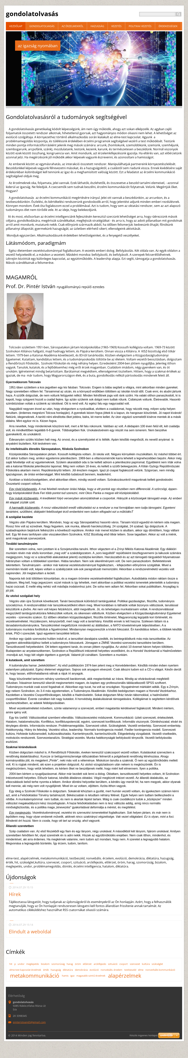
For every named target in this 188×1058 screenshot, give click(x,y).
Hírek (15, 894)
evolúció (94, 969)
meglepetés (32, 964)
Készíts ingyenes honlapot (144, 1035)
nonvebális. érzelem (111, 969)
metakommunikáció (34, 975)
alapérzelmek (124, 975)
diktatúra (68, 969)
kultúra (146, 964)
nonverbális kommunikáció (160, 969)
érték (46, 969)
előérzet (87, 964)
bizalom (45, 964)
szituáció (113, 964)
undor (21, 964)
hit (10, 964)
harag (70, 964)
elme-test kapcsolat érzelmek (25, 969)
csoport (123, 964)
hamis (65, 975)
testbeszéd (130, 969)
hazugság (56, 969)
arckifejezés (100, 964)
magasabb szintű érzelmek (90, 975)
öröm (78, 964)
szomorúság (58, 964)
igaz (72, 975)
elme (140, 969)
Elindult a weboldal (30, 931)
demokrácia (81, 969)
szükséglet (157, 964)
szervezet (135, 964)
